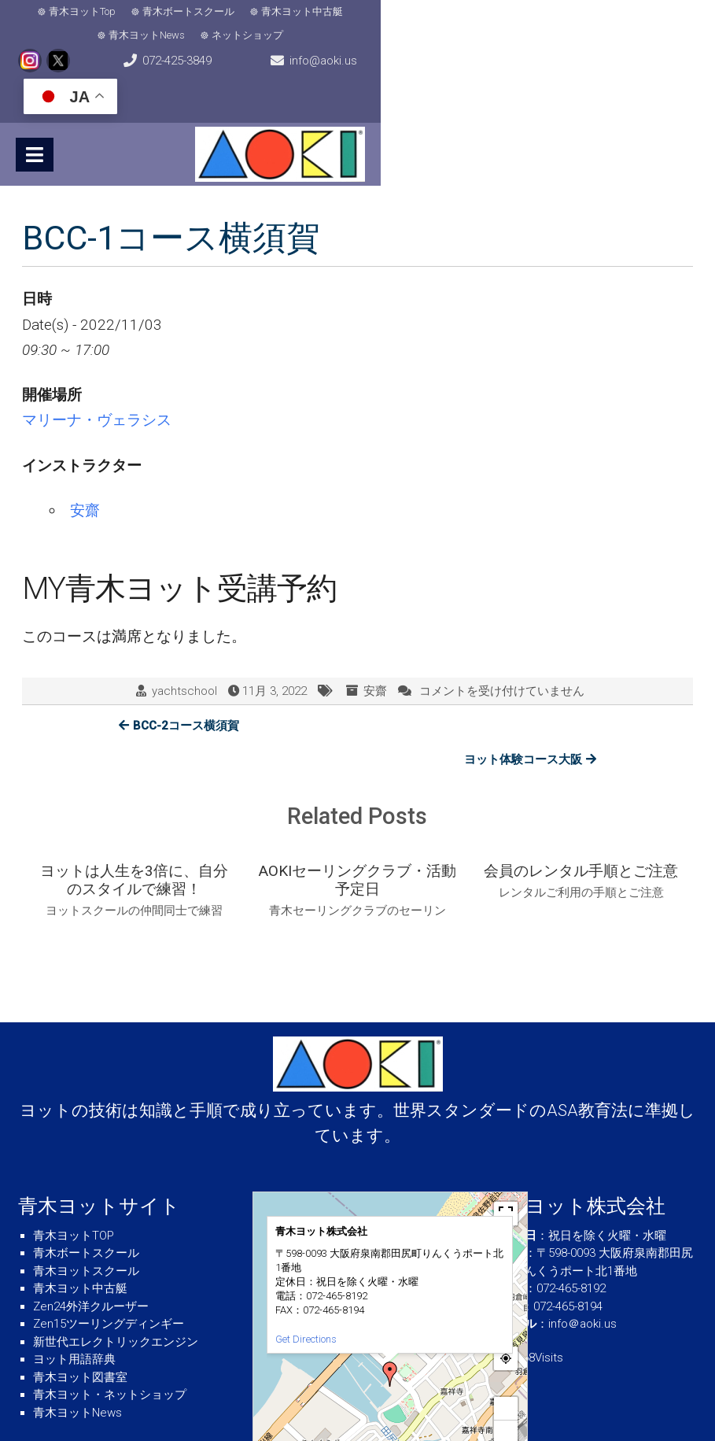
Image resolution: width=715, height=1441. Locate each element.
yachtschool (184, 644)
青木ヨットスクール (86, 1191)
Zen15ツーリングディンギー (108, 1244)
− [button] (505, 1352)
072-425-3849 (79, 52)
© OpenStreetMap (498, 1380)
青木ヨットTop (70, 14)
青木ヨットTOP (73, 1155)
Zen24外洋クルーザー (91, 1226)
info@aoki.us (364, 52)
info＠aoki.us (582, 1244)
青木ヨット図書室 (80, 1297)
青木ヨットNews (396, 14)
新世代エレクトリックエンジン (115, 1261)
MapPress (452, 1380)
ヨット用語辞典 (74, 1280)
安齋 (85, 464)
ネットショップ (497, 14)
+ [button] (505, 1328)
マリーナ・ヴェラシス (96, 373)
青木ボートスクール (177, 14)
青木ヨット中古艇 (290, 14)
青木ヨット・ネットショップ (109, 1315)
